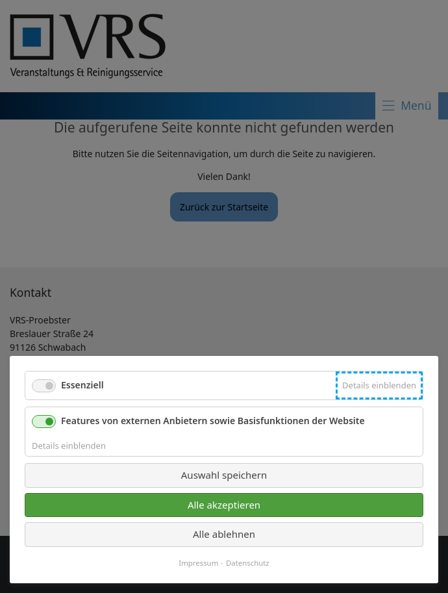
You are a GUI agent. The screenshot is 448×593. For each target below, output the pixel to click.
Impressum (198, 563)
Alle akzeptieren (224, 504)
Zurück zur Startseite (224, 207)
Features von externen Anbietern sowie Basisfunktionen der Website (213, 420)
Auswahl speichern (224, 474)
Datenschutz (247, 563)
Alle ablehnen (224, 533)
